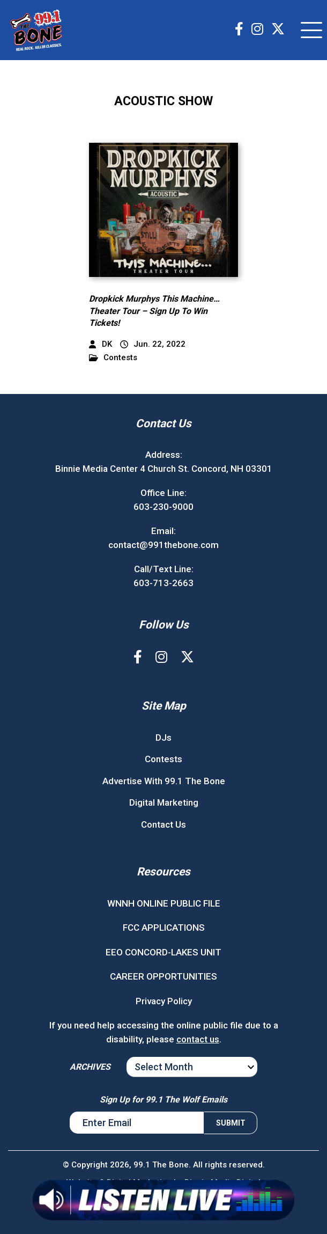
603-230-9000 (163, 506)
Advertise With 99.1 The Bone (163, 781)
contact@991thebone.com (163, 544)
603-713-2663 (163, 583)
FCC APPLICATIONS (164, 927)
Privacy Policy (164, 1001)
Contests (113, 358)
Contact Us (163, 824)
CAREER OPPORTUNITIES (163, 976)
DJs (163, 737)
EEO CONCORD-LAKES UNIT (163, 952)
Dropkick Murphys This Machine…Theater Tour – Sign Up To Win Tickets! (154, 311)
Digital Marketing (163, 802)
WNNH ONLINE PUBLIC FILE (163, 903)
